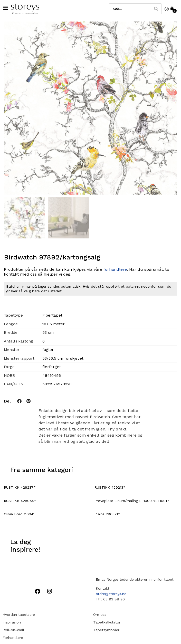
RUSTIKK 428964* (20, 501)
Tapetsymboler (106, 630)
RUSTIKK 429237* (20, 487)
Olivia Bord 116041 (19, 514)
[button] (5, 8)
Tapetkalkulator (106, 622)
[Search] (156, 9)
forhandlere (115, 269)
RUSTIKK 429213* (110, 487)
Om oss (99, 614)
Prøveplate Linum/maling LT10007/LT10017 (131, 501)
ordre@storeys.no (111, 594)
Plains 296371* (107, 514)
